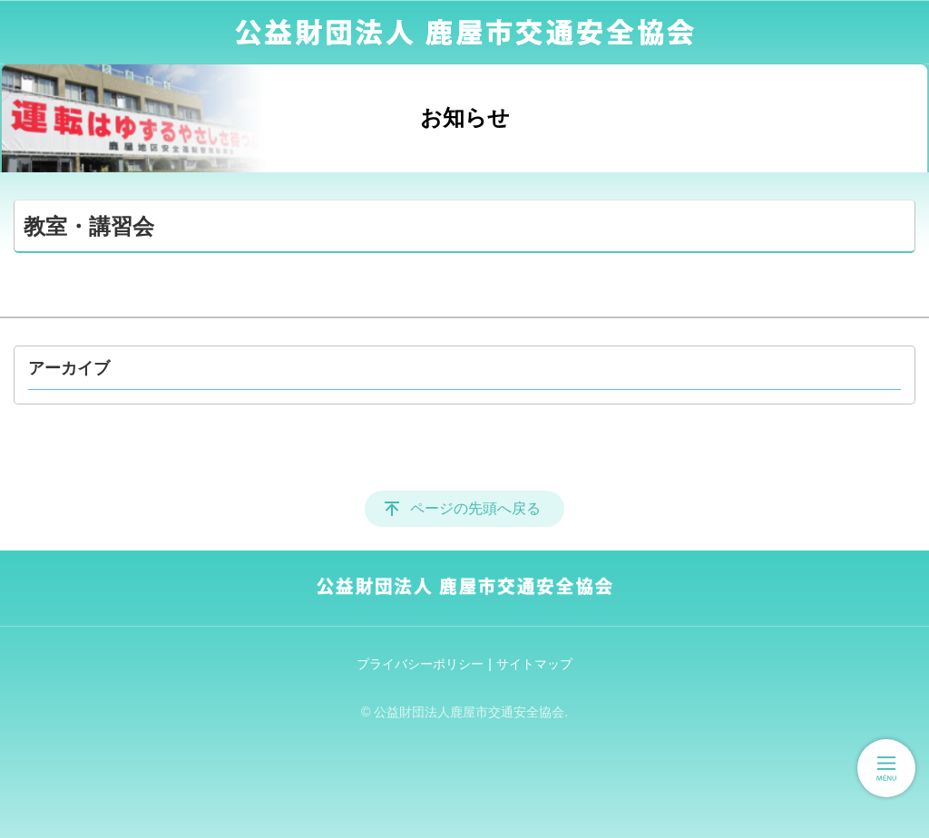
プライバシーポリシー (420, 664)
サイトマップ (534, 664)
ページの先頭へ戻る (475, 508)
